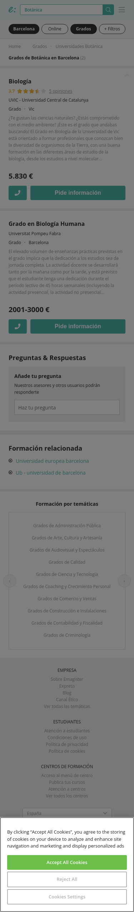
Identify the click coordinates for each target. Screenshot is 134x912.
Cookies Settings (67, 896)
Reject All (66, 879)
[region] (67, 864)
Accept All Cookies (66, 862)
